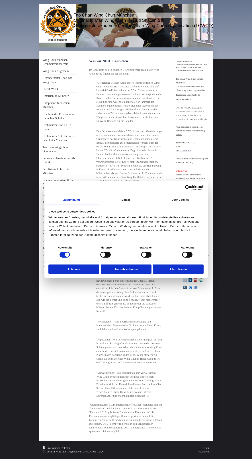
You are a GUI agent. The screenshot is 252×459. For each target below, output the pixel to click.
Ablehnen (74, 269)
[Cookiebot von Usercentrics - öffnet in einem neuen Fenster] (188, 188)
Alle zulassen (178, 269)
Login (206, 448)
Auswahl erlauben (126, 269)
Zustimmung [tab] (71, 199)
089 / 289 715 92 (188, 142)
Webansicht (204, 451)
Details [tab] (126, 199)
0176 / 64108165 (183, 150)
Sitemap (66, 448)
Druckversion (52, 448)
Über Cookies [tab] (180, 199)
